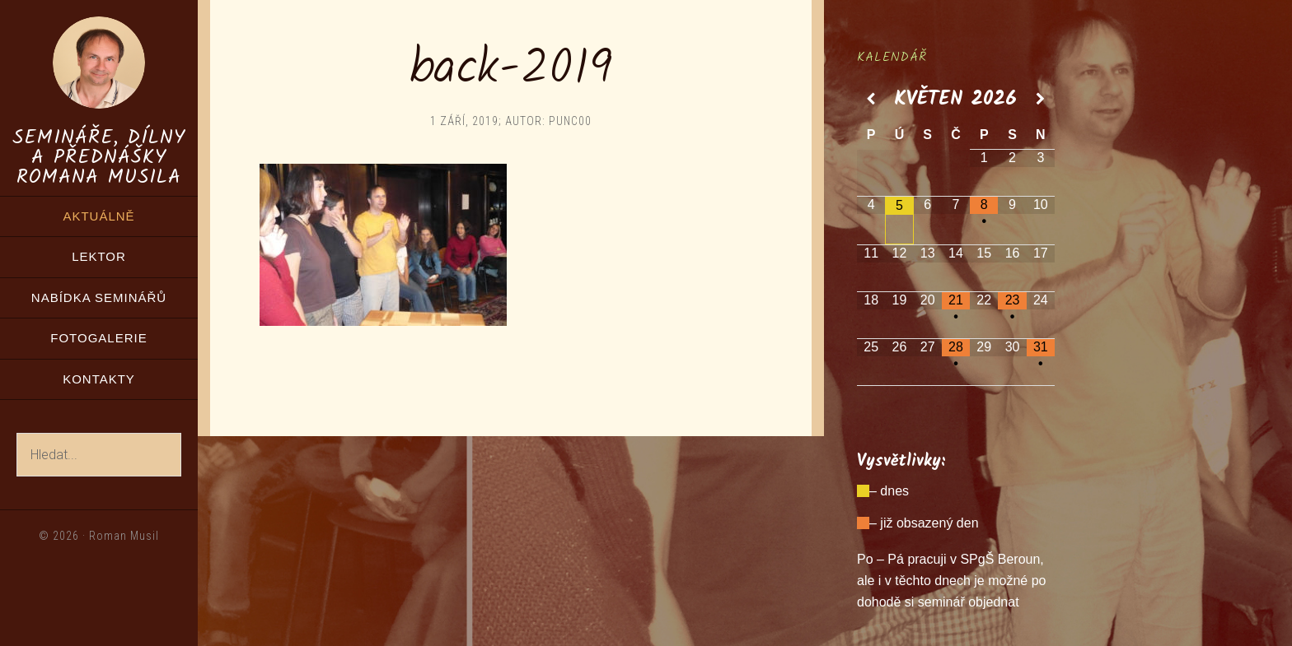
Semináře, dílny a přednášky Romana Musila (98, 157)
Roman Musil (124, 535)
